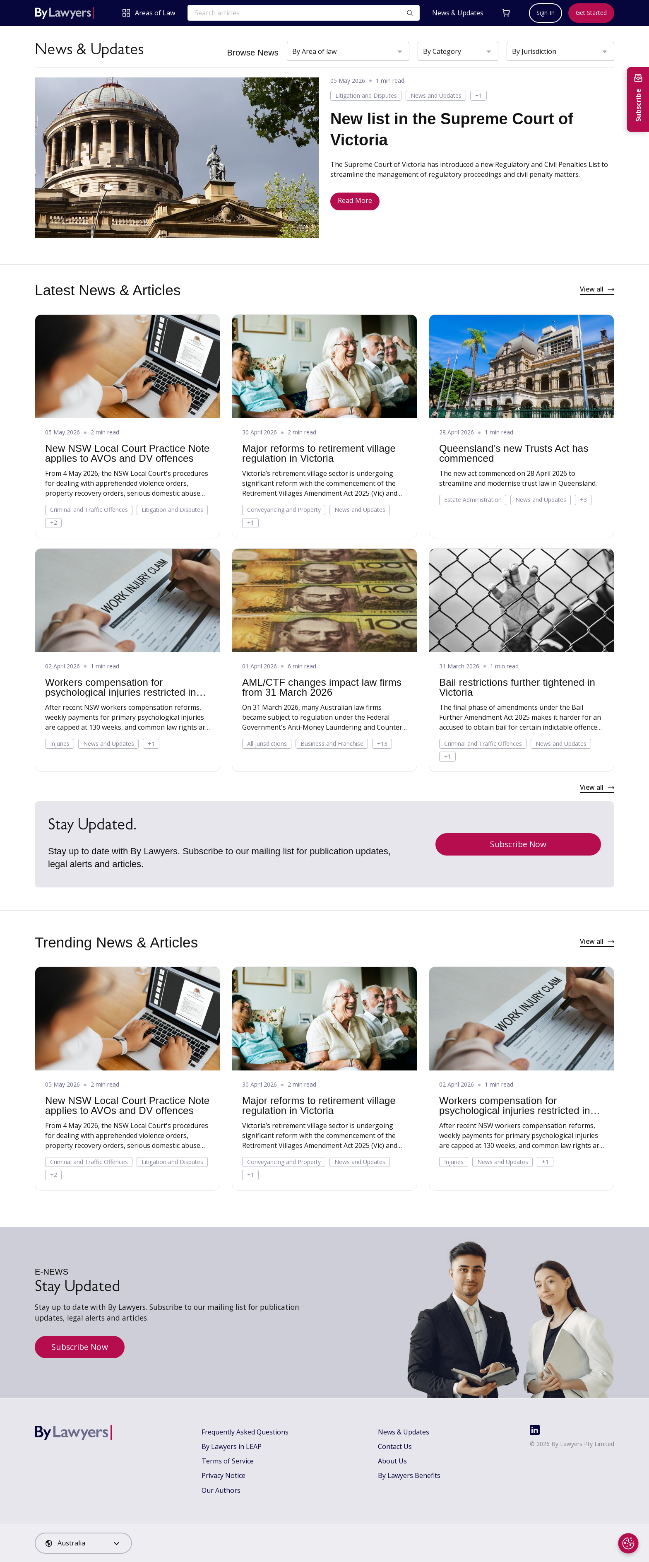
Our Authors (221, 1490)
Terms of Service (228, 1461)
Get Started (591, 13)
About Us (392, 1461)
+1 (478, 95)
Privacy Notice (223, 1475)
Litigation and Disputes (366, 95)
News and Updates (436, 95)
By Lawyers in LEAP (232, 1446)
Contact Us (395, 1446)
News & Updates (457, 13)
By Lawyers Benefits (409, 1475)
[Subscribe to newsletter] (638, 99)
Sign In (545, 13)
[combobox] (83, 1543)
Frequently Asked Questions (245, 1432)
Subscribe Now (518, 844)
